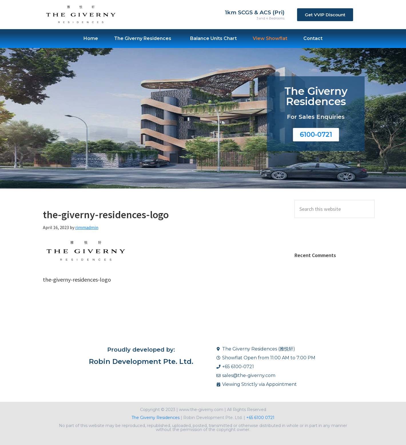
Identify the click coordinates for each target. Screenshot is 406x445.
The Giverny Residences (142, 37)
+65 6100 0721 (259, 417)
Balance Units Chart (213, 37)
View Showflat (270, 37)
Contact (313, 37)
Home (90, 37)
